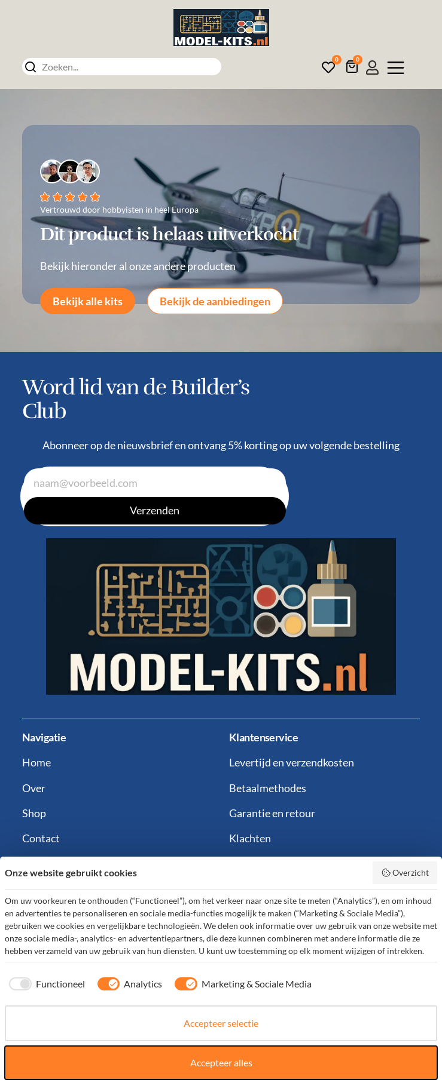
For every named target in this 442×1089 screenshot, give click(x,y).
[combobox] (121, 66)
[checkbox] (45, 984)
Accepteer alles (221, 1062)
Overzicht (405, 872)
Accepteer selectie (221, 1023)
